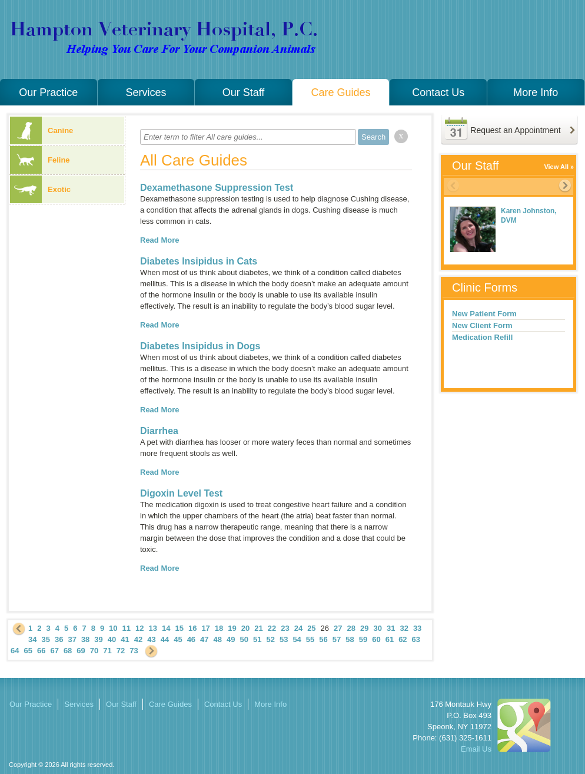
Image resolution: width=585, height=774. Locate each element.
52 (270, 639)
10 (113, 628)
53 (284, 639)
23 (285, 628)
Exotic (40, 189)
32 (404, 628)
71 (107, 650)
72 (121, 650)
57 (337, 639)
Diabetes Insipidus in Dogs (200, 346)
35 (45, 639)
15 (179, 628)
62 (402, 639)
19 (232, 628)
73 (133, 650)
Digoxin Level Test (181, 493)
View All (556, 166)
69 (81, 650)
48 (218, 639)
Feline (40, 160)
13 (153, 628)
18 (219, 628)
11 (126, 628)
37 (72, 639)
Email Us (476, 749)
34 (32, 639)
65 (28, 650)
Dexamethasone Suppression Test (216, 188)
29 (364, 628)
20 (245, 628)
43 (151, 639)
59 (363, 639)
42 (138, 639)
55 (310, 639)
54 (296, 639)
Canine (41, 130)
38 (85, 639)
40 (112, 639)
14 (166, 628)
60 (376, 639)
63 (416, 639)
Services (145, 92)
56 (323, 639)
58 (349, 639)
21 (258, 628)
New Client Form (482, 325)
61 (389, 639)
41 (125, 639)
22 (272, 628)
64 (15, 650)
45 (178, 639)
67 (54, 650)
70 (94, 650)
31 (391, 628)
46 (191, 639)
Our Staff (243, 92)
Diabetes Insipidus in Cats (198, 261)
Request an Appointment (515, 130)
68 (68, 650)
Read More (159, 240)
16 (192, 628)
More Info (535, 92)
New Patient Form (484, 313)
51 (257, 639)
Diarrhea (159, 431)
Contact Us (438, 92)
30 (377, 628)
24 (298, 628)
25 (311, 628)
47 (204, 639)
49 (231, 639)
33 (417, 628)
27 (338, 628)
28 (351, 628)
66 (41, 650)
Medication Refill (482, 337)
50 (244, 639)
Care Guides (341, 92)
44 (165, 639)
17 (205, 628)
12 (139, 628)
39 (98, 639)
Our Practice (48, 92)
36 (59, 639)
